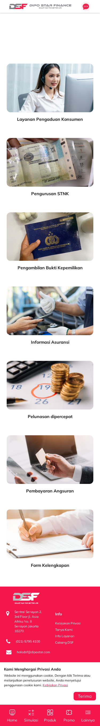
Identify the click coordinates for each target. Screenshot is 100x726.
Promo (69, 715)
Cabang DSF (64, 642)
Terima (85, 696)
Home (12, 715)
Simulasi (31, 715)
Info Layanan (64, 636)
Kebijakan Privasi (55, 685)
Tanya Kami (64, 630)
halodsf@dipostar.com (33, 652)
